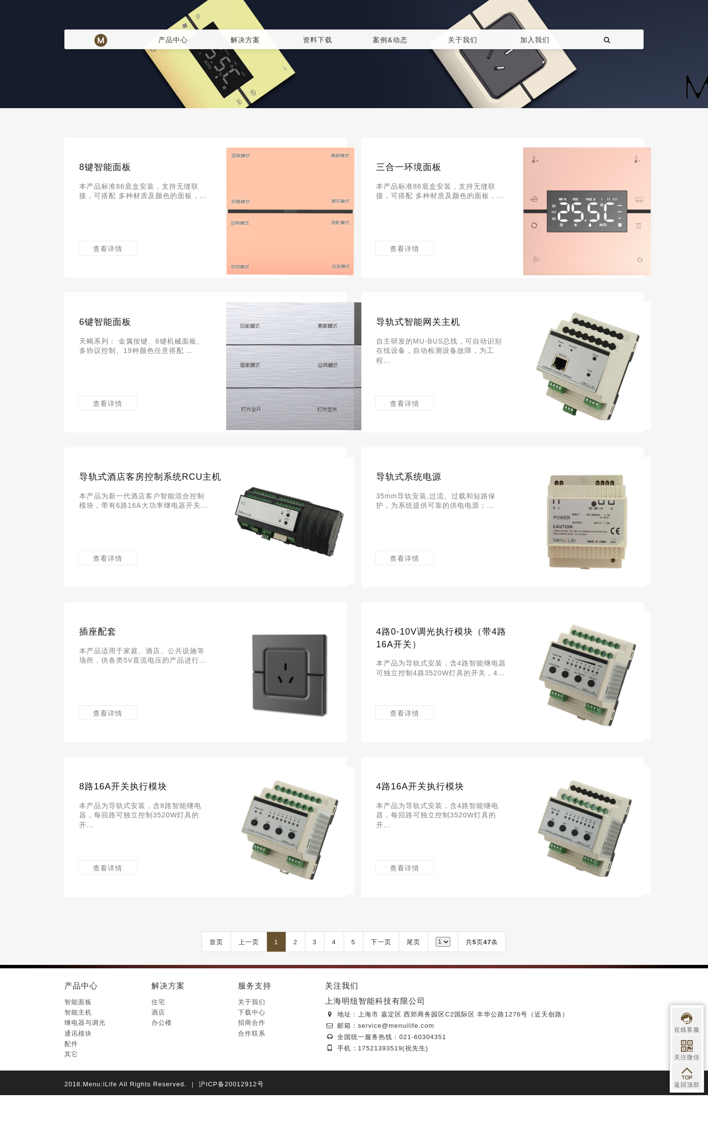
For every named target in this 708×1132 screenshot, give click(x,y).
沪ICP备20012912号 (231, 1121)
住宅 (158, 1039)
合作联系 (252, 1070)
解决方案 (245, 40)
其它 (71, 1091)
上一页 (248, 979)
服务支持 (254, 1022)
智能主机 (78, 1049)
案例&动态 (390, 40)
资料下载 (317, 40)
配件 (71, 1080)
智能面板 (78, 1039)
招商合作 (252, 1059)
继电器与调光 (85, 1059)
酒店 (158, 1049)
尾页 (413, 979)
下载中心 (252, 1049)
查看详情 (108, 256)
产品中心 (173, 40)
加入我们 (535, 40)
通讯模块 (78, 1070)
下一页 (381, 979)
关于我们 (462, 40)
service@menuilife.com (396, 1062)
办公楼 (161, 1059)
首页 (216, 979)
